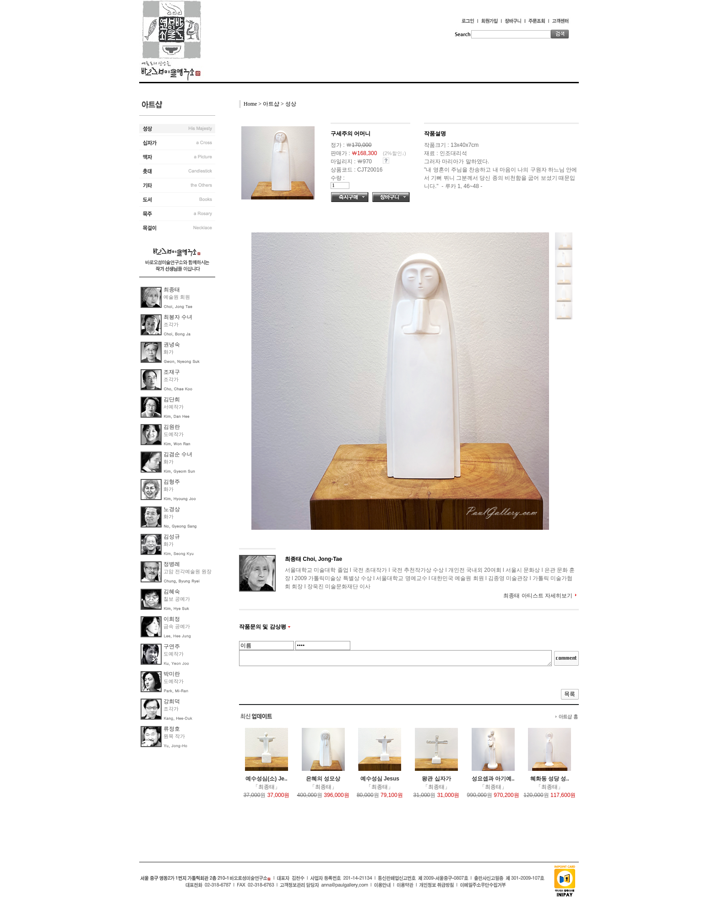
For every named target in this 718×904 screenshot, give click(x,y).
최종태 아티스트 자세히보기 (537, 595)
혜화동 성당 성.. (549, 778)
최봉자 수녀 (177, 317)
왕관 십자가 (436, 778)
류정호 (171, 729)
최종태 (171, 289)
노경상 (171, 509)
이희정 (171, 619)
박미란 (171, 674)
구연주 (171, 646)
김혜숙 (171, 591)
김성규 (171, 536)
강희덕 (171, 701)
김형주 (171, 482)
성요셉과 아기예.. (493, 778)
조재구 (171, 372)
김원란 (171, 427)
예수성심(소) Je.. (266, 778)
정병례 (171, 564)
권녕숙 (171, 344)
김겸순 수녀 (177, 454)
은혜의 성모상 (323, 778)
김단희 (171, 399)
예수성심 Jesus (379, 778)
